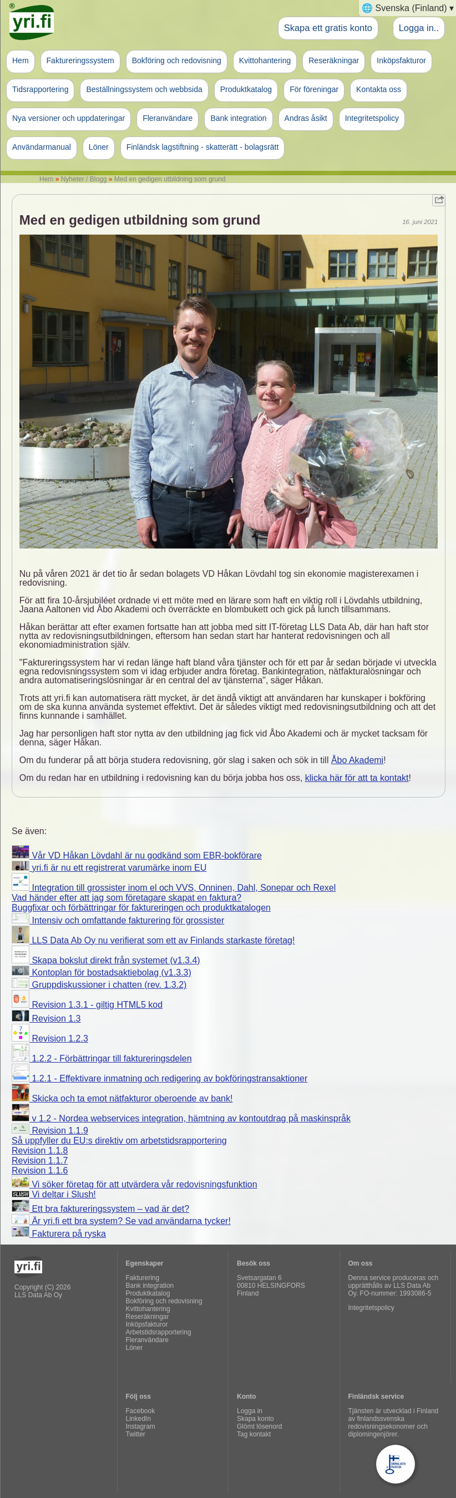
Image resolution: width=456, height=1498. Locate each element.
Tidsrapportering (40, 89)
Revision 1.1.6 (40, 1170)
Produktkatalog (246, 89)
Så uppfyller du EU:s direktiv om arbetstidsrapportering (119, 1140)
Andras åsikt (306, 118)
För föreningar (314, 89)
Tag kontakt (254, 1434)
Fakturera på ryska (59, 1233)
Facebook (140, 1411)
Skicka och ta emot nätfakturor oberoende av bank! (122, 1098)
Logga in (249, 1411)
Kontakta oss (378, 89)
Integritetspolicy (372, 118)
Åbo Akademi (357, 760)
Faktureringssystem (80, 60)
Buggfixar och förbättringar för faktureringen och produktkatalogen (141, 907)
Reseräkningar (333, 60)
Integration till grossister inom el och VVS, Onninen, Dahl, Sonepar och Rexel (174, 887)
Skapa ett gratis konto (328, 28)
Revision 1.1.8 (40, 1150)
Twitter (135, 1434)
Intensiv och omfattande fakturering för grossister (118, 920)
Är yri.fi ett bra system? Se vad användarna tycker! (121, 1221)
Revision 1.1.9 (50, 1130)
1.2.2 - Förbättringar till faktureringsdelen (102, 1058)
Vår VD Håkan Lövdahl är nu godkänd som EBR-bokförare (137, 855)
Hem (20, 60)
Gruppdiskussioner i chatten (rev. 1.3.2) (99, 984)
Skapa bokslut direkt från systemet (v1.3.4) (106, 960)
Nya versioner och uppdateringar (68, 118)
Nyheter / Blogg (84, 179)
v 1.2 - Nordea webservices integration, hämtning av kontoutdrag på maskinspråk (181, 1118)
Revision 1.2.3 (50, 1038)
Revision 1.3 (46, 1018)
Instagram (140, 1426)
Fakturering (143, 1278)
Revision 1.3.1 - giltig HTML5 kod (87, 1004)
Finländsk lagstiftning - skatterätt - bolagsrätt (202, 147)
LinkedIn (138, 1419)
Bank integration (238, 118)
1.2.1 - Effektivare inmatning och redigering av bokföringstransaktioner (159, 1078)
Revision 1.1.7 (40, 1160)
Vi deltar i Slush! (54, 1194)
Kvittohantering (265, 60)
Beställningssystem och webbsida (144, 89)
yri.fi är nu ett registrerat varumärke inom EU (109, 867)
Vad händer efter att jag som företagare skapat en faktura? (126, 897)
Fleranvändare (167, 118)
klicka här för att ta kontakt (357, 778)
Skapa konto (255, 1419)
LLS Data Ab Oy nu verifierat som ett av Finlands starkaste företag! (153, 940)
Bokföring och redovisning (176, 60)
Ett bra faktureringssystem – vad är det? (100, 1208)
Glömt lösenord (259, 1426)
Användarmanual (41, 147)
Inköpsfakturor (401, 60)
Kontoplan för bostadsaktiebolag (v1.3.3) (101, 972)
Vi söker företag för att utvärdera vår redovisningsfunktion (134, 1184)
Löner (99, 147)
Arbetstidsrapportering (158, 1332)
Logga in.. (419, 28)
